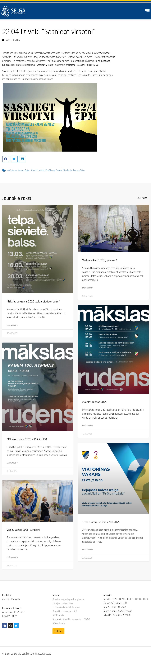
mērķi (41, 170)
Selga (59, 170)
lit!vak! (34, 170)
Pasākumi (50, 170)
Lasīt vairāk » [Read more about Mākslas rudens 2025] (87, 426)
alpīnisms (12, 170)
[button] (5, 159)
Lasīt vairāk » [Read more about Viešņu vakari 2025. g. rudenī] (12, 557)
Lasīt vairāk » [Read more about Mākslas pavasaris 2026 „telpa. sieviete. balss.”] (12, 325)
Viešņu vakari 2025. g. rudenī (23, 529)
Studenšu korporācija (74, 170)
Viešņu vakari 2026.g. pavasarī (99, 260)
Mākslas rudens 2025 (94, 402)
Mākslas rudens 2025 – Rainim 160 (27, 439)
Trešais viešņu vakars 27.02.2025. (101, 522)
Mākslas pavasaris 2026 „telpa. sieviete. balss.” (33, 301)
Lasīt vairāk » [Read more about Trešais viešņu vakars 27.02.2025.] (87, 550)
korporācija (23, 170)
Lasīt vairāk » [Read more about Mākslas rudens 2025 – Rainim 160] (12, 463)
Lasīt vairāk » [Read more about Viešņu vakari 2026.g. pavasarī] (87, 288)
